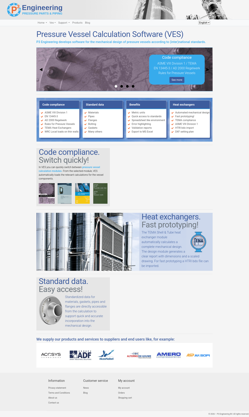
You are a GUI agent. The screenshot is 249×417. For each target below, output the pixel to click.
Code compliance (53, 104)
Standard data (95, 104)
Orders (121, 393)
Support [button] (63, 22)
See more (177, 79)
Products (77, 22)
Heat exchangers (184, 104)
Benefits (134, 104)
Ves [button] (52, 22)
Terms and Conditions (59, 393)
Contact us (53, 402)
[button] (49, 355)
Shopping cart (125, 397)
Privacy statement (57, 388)
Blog (87, 22)
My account (124, 388)
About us (52, 397)
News (86, 388)
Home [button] (41, 22)
